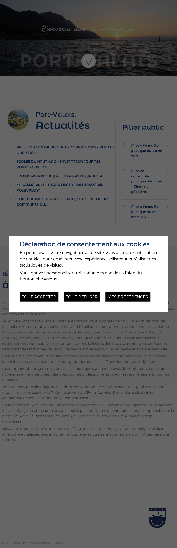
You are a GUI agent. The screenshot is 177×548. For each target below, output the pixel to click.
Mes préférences (128, 296)
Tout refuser (82, 296)
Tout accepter (39, 296)
